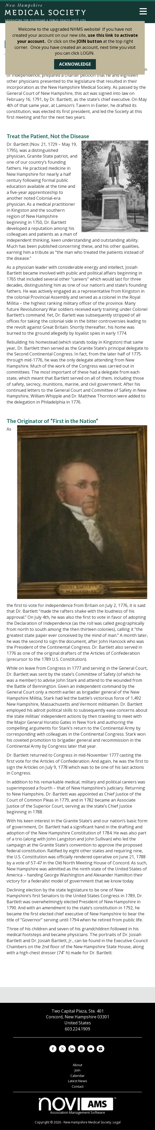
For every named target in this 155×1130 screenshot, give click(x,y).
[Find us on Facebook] (52, 1048)
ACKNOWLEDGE (75, 64)
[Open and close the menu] (118, 11)
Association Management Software (77, 1106)
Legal (117, 1122)
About (77, 1064)
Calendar (77, 1075)
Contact (78, 1086)
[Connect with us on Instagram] (81, 1048)
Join (77, 1070)
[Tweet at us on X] (62, 1048)
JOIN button (89, 41)
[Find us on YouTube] (90, 1048)
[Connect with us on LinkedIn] (71, 1048)
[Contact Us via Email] (100, 1048)
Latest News (77, 1081)
